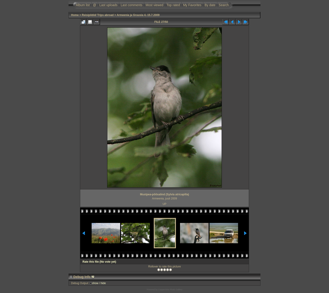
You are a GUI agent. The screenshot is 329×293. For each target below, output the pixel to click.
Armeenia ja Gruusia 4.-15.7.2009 (138, 15)
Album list (83, 5)
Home (75, 15)
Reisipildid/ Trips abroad (98, 15)
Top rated (173, 5)
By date (210, 5)
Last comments (131, 5)
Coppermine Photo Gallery (170, 289)
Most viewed (154, 5)
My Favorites (192, 5)
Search (224, 5)
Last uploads (108, 5)
